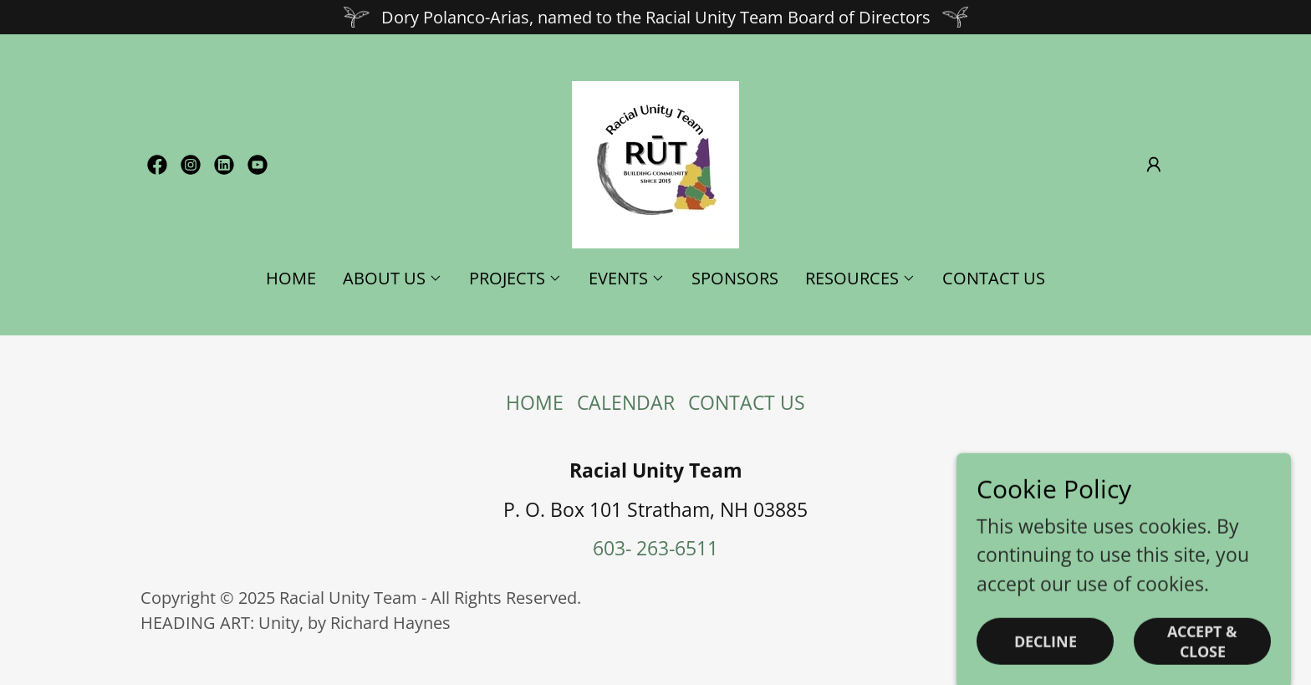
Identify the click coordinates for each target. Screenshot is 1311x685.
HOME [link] (291, 278)
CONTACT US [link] (993, 278)
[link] (157, 164)
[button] (1154, 164)
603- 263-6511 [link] (655, 547)
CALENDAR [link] (626, 402)
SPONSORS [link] (734, 278)
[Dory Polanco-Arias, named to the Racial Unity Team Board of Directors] (655, 17)
